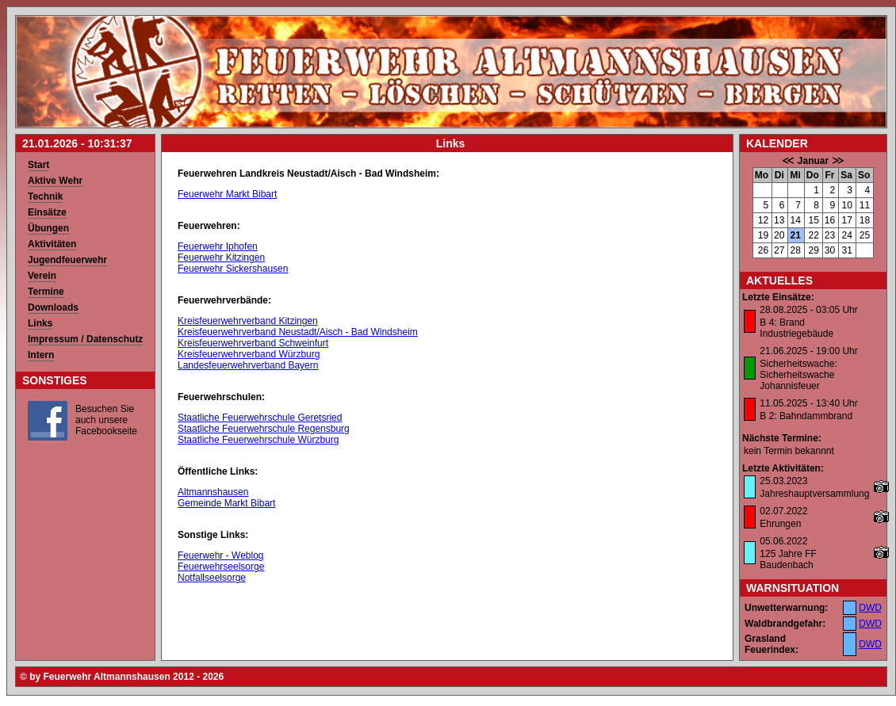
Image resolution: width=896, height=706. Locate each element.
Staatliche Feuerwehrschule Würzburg (258, 439)
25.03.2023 (783, 481)
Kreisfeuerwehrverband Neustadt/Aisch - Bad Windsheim (298, 332)
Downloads (53, 307)
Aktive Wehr (55, 180)
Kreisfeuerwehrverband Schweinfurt (253, 343)
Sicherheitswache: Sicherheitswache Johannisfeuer (798, 374)
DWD (870, 607)
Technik (45, 196)
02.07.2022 (783, 511)
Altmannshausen (213, 492)
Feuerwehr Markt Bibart (227, 194)
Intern (41, 355)
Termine (46, 291)
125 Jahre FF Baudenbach (788, 559)
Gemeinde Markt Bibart (226, 503)
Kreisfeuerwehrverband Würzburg (249, 354)
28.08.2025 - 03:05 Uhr (808, 309)
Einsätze (47, 212)
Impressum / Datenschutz (85, 339)
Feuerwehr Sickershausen (233, 268)
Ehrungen (780, 523)
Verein (42, 275)
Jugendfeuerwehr (67, 259)
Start (38, 164)
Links (40, 323)
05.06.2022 (783, 541)
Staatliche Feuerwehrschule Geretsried (260, 417)
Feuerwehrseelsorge (221, 566)
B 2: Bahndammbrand (806, 416)
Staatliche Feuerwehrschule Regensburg (264, 428)
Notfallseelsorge (212, 577)
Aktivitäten (52, 244)
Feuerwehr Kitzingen (221, 257)
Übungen (48, 228)
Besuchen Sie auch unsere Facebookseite (106, 420)
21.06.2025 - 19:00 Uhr (808, 351)
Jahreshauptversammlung (814, 493)
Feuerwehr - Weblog (221, 555)
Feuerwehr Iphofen (218, 246)
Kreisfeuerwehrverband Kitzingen (248, 320)
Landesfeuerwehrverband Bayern (248, 365)
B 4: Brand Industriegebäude (796, 328)
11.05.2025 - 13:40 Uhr (808, 403)
